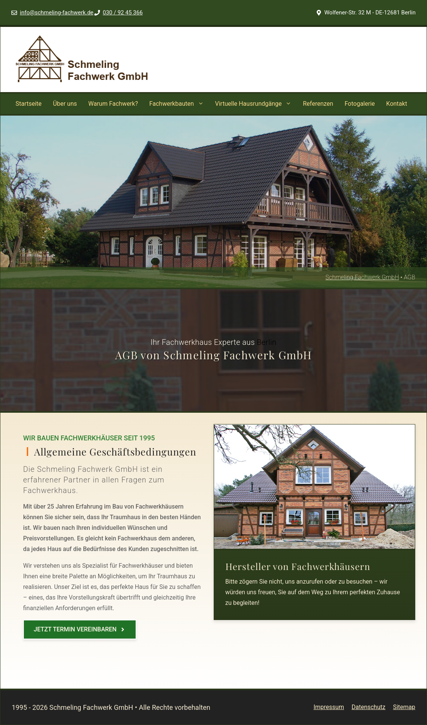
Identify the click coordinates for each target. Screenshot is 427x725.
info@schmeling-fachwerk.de (57, 12)
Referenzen (318, 103)
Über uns (65, 103)
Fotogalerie (359, 103)
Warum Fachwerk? (113, 103)
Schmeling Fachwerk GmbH (362, 277)
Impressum (328, 707)
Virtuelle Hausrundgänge (256, 104)
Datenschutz (368, 707)
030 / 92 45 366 (122, 12)
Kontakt (396, 103)
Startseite (29, 103)
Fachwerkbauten (179, 104)
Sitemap (404, 707)
